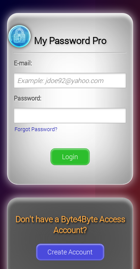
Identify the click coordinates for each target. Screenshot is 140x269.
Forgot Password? (36, 129)
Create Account (70, 252)
